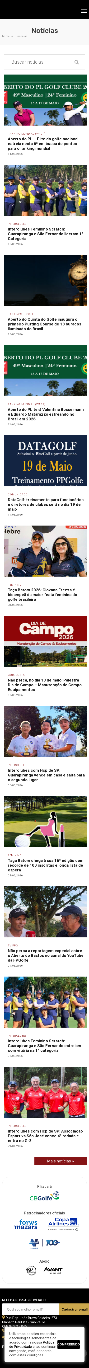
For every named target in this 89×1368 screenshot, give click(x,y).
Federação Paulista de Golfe (27, 10)
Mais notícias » (60, 1161)
